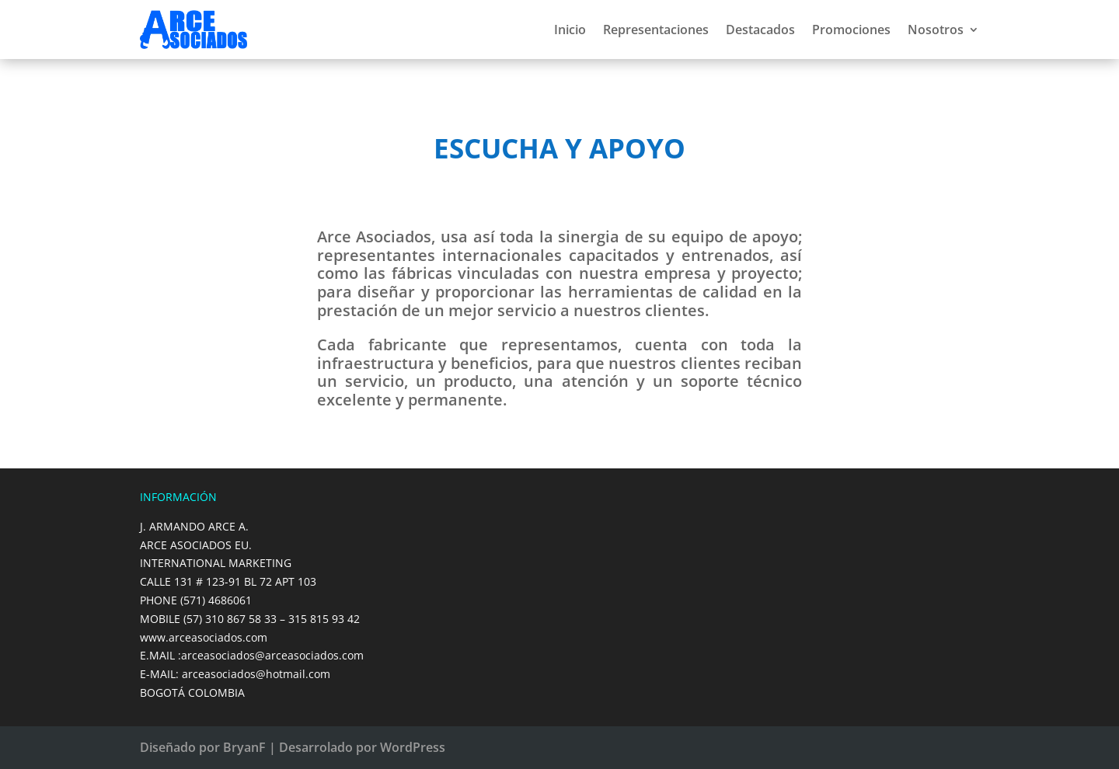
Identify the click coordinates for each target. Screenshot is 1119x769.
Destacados (760, 29)
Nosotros (936, 29)
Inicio (570, 29)
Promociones (851, 29)
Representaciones (656, 29)
